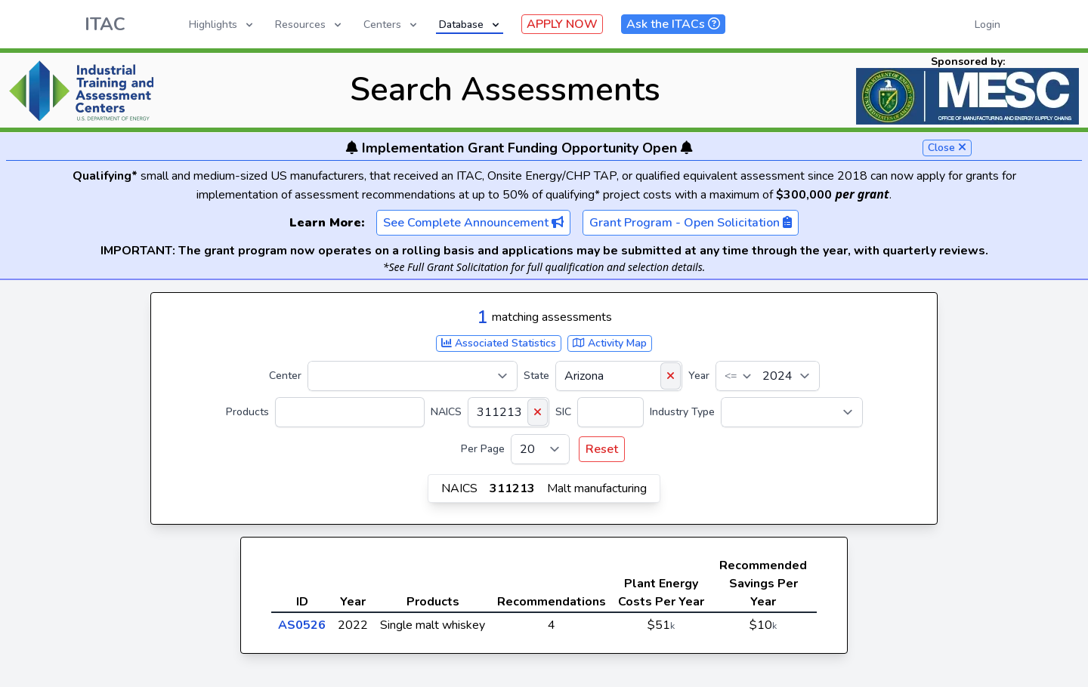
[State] (618, 376)
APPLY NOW (562, 24)
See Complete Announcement (473, 222)
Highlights (222, 24)
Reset (602, 449)
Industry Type (682, 412)
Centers (391, 24)
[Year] (768, 376)
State (536, 375)
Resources (309, 24)
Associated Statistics (498, 343)
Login (987, 24)
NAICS (446, 412)
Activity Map (610, 343)
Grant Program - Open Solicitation (690, 222)
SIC (563, 412)
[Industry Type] (792, 412)
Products (247, 412)
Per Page (483, 449)
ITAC (105, 24)
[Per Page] (540, 449)
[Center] (413, 376)
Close (947, 147)
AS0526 (302, 625)
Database (470, 24)
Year (698, 375)
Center (285, 375)
